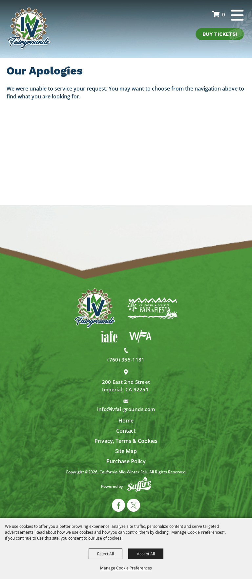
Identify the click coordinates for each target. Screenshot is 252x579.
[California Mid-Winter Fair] (29, 29)
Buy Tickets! (219, 34)
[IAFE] (109, 336)
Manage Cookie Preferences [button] (126, 567)
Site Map (126, 451)
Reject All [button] (105, 553)
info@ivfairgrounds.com (126, 409)
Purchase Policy (126, 461)
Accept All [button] (146, 553)
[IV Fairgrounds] (94, 308)
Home (126, 420)
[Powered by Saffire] (139, 484)
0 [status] (223, 14)
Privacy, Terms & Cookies (126, 441)
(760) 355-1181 (125, 359)
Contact (126, 430)
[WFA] (140, 336)
